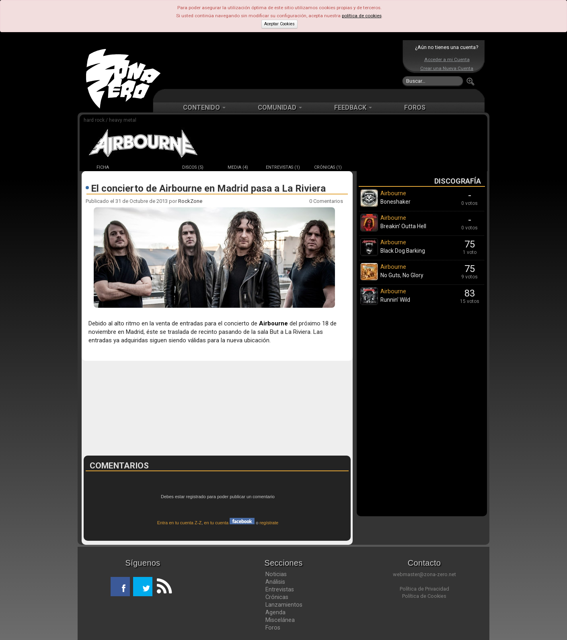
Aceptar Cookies (279, 24)
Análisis (275, 582)
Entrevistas (279, 589)
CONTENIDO (204, 107)
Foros (272, 627)
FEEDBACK (353, 107)
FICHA (103, 167)
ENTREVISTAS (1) (283, 167)
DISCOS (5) (192, 167)
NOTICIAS (148, 167)
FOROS (414, 107)
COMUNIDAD (280, 107)
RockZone (190, 201)
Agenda (275, 612)
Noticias (276, 574)
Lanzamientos (283, 604)
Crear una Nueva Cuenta (446, 68)
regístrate (269, 522)
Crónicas (276, 597)
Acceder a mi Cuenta (447, 59)
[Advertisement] (281, 64)
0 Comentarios (326, 201)
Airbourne (273, 323)
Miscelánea (280, 620)
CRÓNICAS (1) (328, 167)
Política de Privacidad (424, 589)
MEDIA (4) (238, 167)
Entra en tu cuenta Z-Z (179, 522)
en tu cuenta (229, 522)
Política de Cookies (424, 596)
